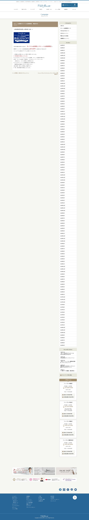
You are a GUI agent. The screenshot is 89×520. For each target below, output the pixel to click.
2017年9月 (62, 304)
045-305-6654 (68, 444)
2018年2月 (62, 291)
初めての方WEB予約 (67, 394)
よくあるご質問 (41, 499)
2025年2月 (62, 78)
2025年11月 (62, 55)
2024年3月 (62, 106)
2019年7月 (62, 248)
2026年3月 (62, 45)
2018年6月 (62, 281)
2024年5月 (62, 101)
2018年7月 (62, 279)
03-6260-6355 (68, 387)
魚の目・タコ (49, 9)
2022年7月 (62, 157)
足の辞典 (40, 497)
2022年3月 (62, 167)
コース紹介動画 (29, 502)
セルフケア (28, 505)
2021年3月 (62, 197)
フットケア (32, 9)
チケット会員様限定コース (65, 28)
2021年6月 (62, 190)
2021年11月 (62, 177)
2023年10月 (62, 119)
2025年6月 (62, 68)
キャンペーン (29, 499)
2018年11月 (62, 269)
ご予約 (39, 496)
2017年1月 (62, 324)
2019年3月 (62, 258)
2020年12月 (62, 205)
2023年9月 (62, 121)
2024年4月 (62, 103)
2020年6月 (62, 220)
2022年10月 (62, 149)
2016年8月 (62, 337)
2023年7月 (62, 126)
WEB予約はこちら (67, 5)
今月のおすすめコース (64, 30)
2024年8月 (62, 93)
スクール (74, 9)
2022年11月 (62, 147)
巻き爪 (41, 9)
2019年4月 (62, 256)
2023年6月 (62, 129)
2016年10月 (62, 332)
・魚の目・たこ (15, 502)
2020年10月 (62, 210)
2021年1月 (62, 202)
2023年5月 (62, 131)
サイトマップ (53, 500)
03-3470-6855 (68, 406)
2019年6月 (62, 251)
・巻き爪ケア (14, 500)
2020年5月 (62, 223)
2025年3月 (62, 75)
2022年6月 (62, 159)
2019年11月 (62, 238)
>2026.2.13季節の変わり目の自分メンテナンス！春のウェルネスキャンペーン (67, 366)
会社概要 (52, 497)
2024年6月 (62, 98)
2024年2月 (62, 108)
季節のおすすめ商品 (64, 35)
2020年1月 (62, 233)
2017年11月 (62, 299)
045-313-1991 (68, 425)
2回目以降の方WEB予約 (67, 397)
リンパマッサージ (15, 505)
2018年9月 (62, 274)
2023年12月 (62, 113)
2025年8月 (62, 63)
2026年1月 (62, 50)
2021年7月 (62, 187)
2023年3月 (62, 136)
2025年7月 (62, 65)
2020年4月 (62, 225)
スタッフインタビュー (30, 507)
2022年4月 (62, 164)
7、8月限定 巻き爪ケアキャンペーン (21, 73)
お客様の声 (40, 500)
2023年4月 (62, 134)
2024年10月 (62, 88)
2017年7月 (62, 309)
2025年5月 (62, 70)
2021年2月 (62, 200)
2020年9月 (62, 213)
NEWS (27, 497)
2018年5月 (62, 284)
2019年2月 (62, 261)
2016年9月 (62, 335)
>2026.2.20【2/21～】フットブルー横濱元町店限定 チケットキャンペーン (67, 361)
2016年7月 (62, 340)
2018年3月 (62, 289)
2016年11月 (62, 330)
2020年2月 (62, 230)
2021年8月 (62, 185)
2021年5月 (62, 192)
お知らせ (62, 25)
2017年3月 (62, 319)
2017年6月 (62, 312)
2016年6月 (62, 342)
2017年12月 (62, 296)
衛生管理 (52, 496)
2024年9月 (62, 91)
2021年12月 (62, 174)
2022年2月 (62, 169)
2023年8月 (62, 124)
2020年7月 (62, 218)
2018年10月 (62, 271)
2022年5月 (62, 162)
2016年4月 (62, 345)
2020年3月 (62, 228)
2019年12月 (62, 235)
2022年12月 (62, 144)
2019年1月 (62, 263)
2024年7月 (62, 96)
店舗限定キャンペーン (64, 38)
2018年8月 (62, 276)
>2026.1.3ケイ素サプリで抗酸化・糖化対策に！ (67, 370)
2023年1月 (62, 141)
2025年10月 (62, 58)
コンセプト (16, 9)
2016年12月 (62, 327)
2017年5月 (62, 314)
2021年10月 (62, 180)
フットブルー (44, 5)
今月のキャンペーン (64, 33)
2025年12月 (62, 52)
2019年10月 (62, 241)
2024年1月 (62, 111)
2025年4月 (62, 73)
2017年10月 (62, 302)
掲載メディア (29, 504)
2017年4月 (62, 317)
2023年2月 (62, 139)
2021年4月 (62, 195)
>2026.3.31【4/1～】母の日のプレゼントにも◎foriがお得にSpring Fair (67, 353)
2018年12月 (62, 266)
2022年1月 (62, 172)
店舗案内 (66, 9)
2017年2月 (62, 322)
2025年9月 (62, 60)
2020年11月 (62, 208)
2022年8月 (62, 154)
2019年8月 (62, 246)
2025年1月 (62, 80)
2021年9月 (62, 182)
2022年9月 (62, 152)
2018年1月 (62, 294)
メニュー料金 (57, 9)
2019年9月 (62, 243)
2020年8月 (62, 215)
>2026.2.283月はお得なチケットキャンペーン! (67, 357)
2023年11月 (62, 116)
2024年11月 (62, 85)
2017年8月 (62, 307)
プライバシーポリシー (55, 499)
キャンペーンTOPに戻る (66, 375)
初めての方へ (24, 9)
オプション (14, 507)
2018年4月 (62, 286)
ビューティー (14, 504)
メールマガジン (29, 500)
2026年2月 (62, 47)
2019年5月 (62, 253)
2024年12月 (62, 83)
